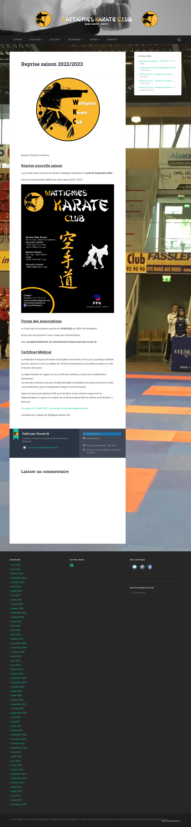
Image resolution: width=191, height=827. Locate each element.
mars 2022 (16, 695)
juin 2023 (15, 660)
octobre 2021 (17, 708)
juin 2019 (15, 795)
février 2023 (17, 669)
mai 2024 (16, 630)
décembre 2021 (19, 704)
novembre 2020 (19, 739)
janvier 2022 (17, 700)
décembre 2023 (19, 643)
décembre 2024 (19, 612)
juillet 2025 (16, 591)
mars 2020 (16, 765)
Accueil (17, 39)
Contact (112, 39)
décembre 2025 (19, 578)
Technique (74, 39)
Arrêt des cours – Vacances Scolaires (156, 74)
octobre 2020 (17, 743)
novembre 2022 (19, 682)
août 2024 (16, 621)
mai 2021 (16, 721)
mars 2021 (16, 726)
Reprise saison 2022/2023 (52, 64)
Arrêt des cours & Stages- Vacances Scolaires (103, 451)
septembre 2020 (19, 747)
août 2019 (16, 787)
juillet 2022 (16, 691)
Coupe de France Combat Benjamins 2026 (158, 68)
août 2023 (16, 656)
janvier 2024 (17, 638)
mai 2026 (16, 565)
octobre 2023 (17, 652)
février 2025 (17, 604)
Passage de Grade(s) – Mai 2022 (101, 445)
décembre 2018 (19, 804)
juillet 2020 (16, 756)
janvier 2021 (17, 730)
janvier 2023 (17, 673)
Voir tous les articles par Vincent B (43, 447)
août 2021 (16, 717)
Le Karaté (35, 39)
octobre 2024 (17, 617)
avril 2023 (16, 665)
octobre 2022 (17, 686)
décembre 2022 (19, 678)
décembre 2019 (19, 774)
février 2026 (17, 573)
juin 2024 (15, 626)
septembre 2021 (19, 713)
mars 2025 (16, 599)
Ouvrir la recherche (178, 39)
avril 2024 (16, 634)
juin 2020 (15, 761)
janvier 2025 (17, 608)
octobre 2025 (17, 582)
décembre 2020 (19, 734)
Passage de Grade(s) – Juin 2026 (154, 61)
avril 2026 (16, 569)
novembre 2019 (19, 778)
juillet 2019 (16, 791)
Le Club (54, 39)
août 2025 (16, 586)
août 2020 (16, 752)
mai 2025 (16, 595)
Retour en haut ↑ (171, 821)
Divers (94, 39)
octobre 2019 (17, 782)
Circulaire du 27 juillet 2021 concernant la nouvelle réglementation (54, 408)
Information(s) (93, 438)
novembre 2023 (19, 647)
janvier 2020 (17, 769)
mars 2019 (16, 800)
